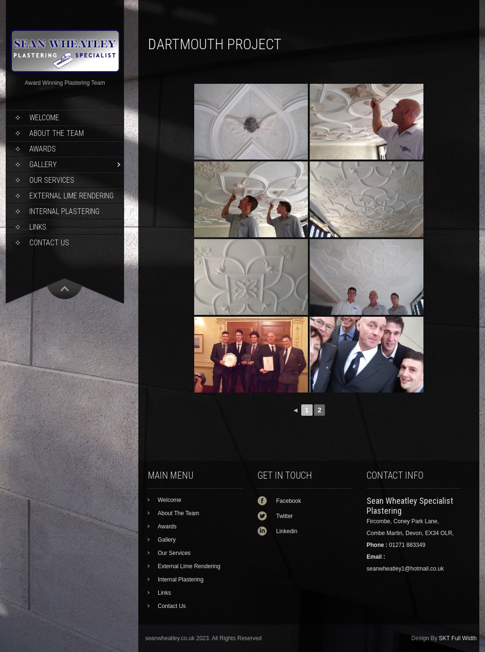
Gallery (43, 164)
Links (37, 227)
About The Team (56, 133)
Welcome (44, 117)
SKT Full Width (458, 638)
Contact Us (49, 242)
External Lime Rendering (71, 195)
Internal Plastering (64, 211)
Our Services (51, 180)
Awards (42, 148)
